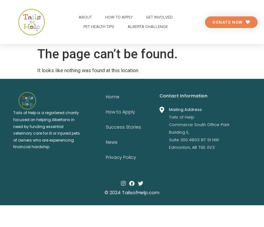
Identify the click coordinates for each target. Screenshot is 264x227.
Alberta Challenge (148, 26)
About (85, 17)
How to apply (119, 17)
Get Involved (159, 17)
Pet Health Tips (98, 26)
